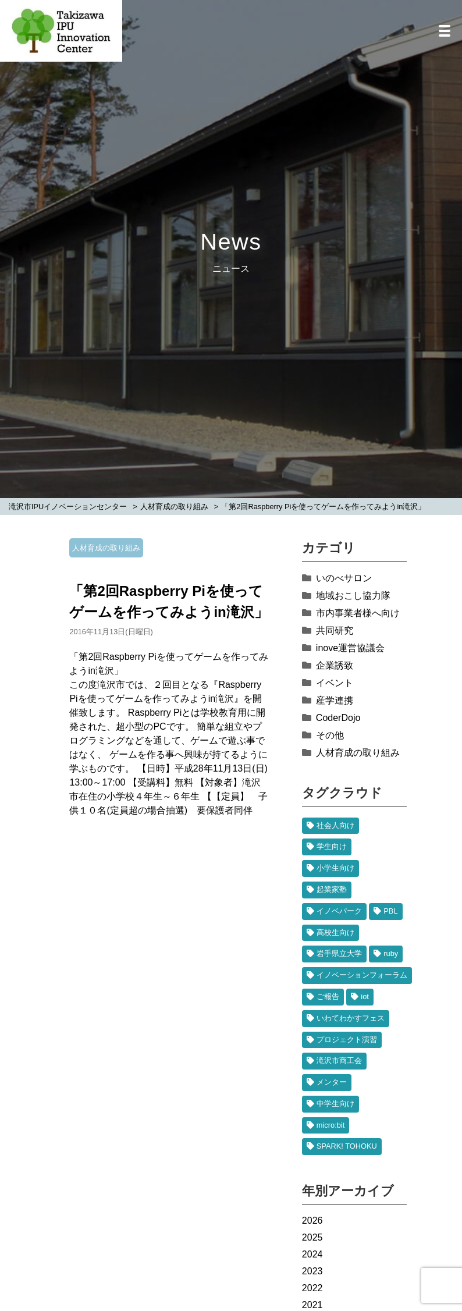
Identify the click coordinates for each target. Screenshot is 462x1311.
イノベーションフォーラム (362, 975)
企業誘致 (334, 665)
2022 (312, 1288)
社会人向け (335, 825)
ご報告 (328, 996)
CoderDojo (338, 718)
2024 (312, 1254)
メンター (332, 1082)
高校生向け (335, 932)
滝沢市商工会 (339, 1060)
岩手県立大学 (339, 953)
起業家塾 (332, 889)
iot (365, 996)
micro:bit (330, 1125)
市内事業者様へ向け (358, 613)
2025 (312, 1237)
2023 (312, 1271)
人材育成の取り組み (106, 547)
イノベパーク (339, 911)
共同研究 (334, 630)
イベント (334, 683)
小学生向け (335, 868)
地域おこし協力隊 (353, 596)
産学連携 (334, 700)
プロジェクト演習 (347, 1039)
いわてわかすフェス (351, 1018)
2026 (312, 1220)
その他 (330, 735)
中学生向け (335, 1103)
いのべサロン (344, 578)
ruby (390, 953)
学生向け (332, 846)
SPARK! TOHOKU (347, 1146)
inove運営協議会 (350, 648)
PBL (390, 911)
